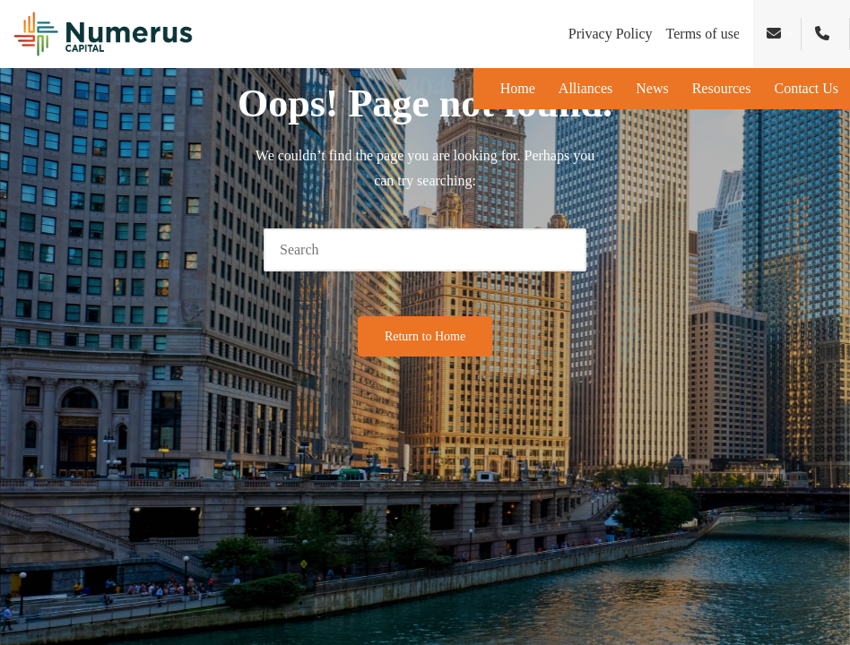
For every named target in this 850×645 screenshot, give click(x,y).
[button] (562, 249)
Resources (721, 88)
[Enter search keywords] (425, 249)
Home (517, 88)
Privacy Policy (610, 33)
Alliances (585, 88)
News (652, 88)
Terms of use (703, 33)
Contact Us (806, 88)
